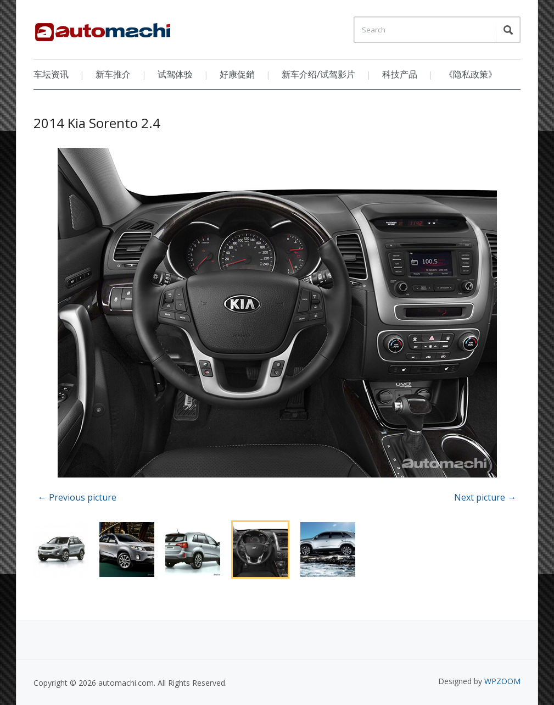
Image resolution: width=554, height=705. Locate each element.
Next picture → (485, 497)
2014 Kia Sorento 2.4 (96, 123)
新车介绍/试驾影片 (318, 74)
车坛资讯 (51, 74)
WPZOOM (502, 681)
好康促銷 (237, 74)
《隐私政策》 (470, 74)
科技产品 (399, 74)
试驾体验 (175, 74)
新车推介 (113, 74)
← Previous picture (77, 497)
